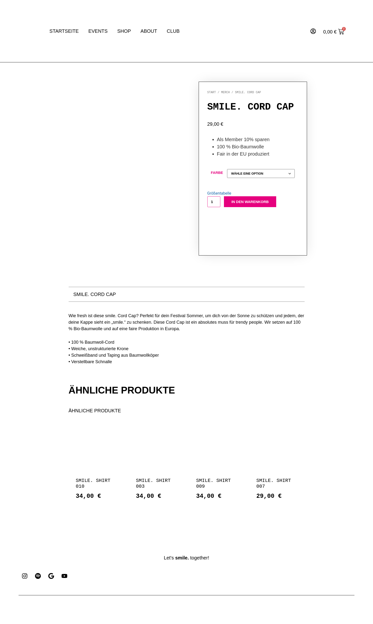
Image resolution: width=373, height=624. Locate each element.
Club (173, 31)
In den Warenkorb (250, 202)
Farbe (217, 172)
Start (211, 92)
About (149, 31)
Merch (225, 92)
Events (98, 31)
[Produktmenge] (213, 202)
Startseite (64, 31)
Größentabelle (219, 194)
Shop (124, 31)
